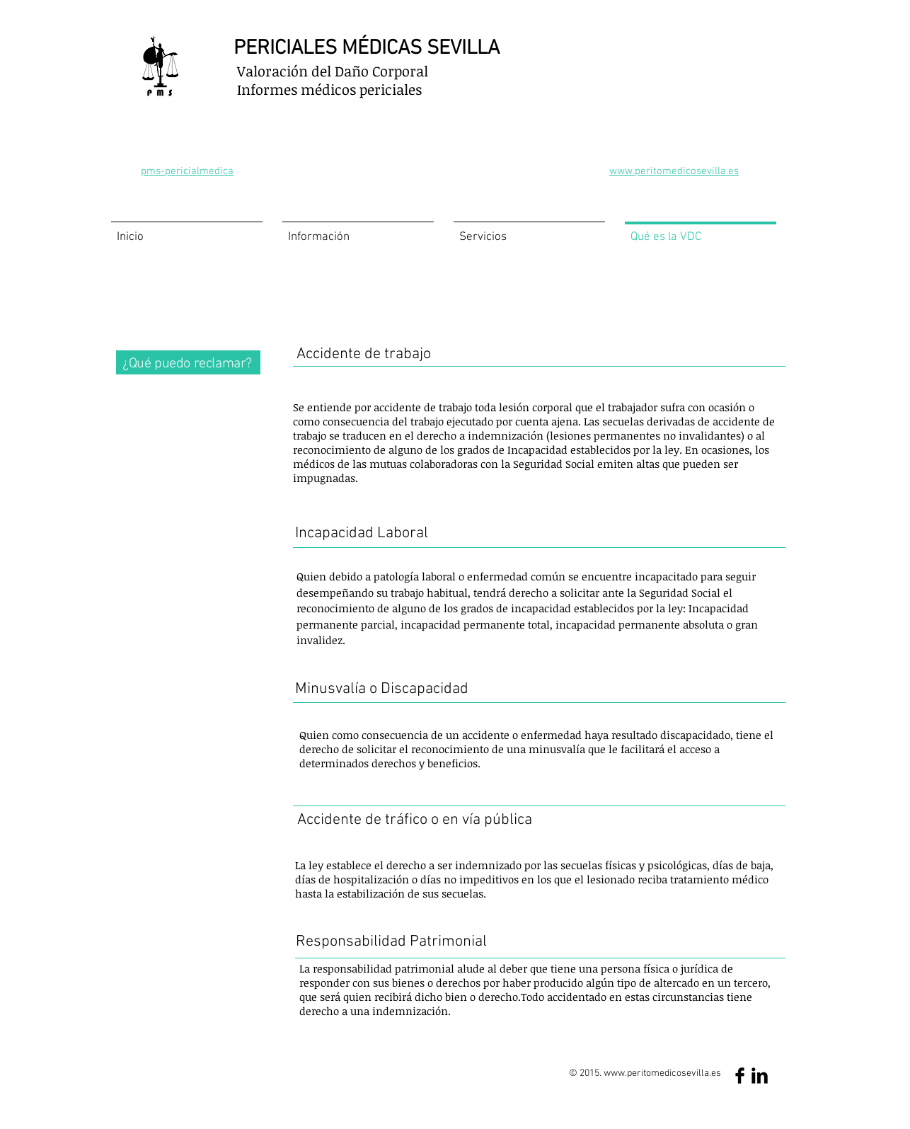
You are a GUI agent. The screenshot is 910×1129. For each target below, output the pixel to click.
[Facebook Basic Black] (740, 1075)
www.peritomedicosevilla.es (662, 1073)
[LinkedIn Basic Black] (759, 1075)
